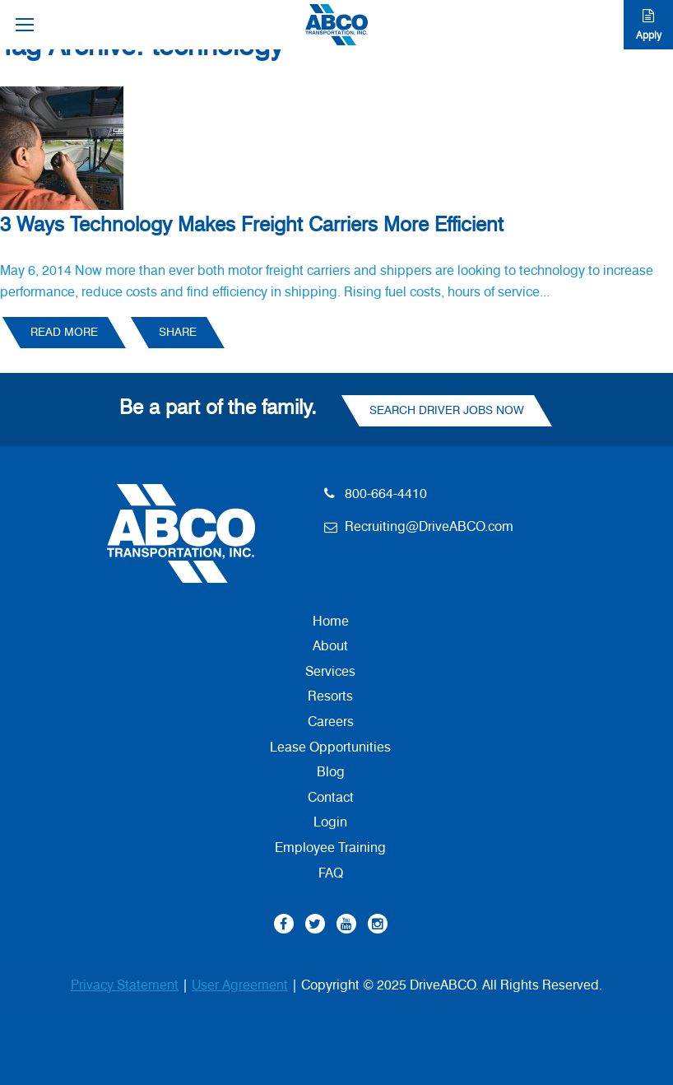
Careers (331, 722)
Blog (331, 772)
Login (330, 822)
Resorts (330, 696)
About (330, 646)
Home (331, 621)
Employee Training (330, 847)
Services (330, 671)
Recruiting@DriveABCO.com (429, 526)
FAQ (330, 873)
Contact (331, 797)
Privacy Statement (125, 985)
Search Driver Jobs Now (446, 411)
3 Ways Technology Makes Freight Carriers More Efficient (252, 225)
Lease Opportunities (330, 747)
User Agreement (240, 985)
